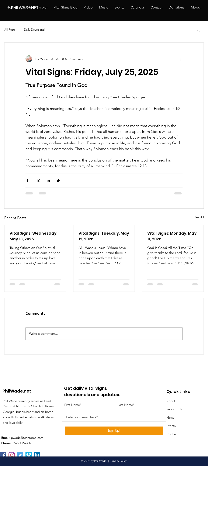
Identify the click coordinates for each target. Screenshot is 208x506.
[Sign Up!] (114, 431)
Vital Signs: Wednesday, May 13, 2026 (33, 236)
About (170, 401)
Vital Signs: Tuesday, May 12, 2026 (104, 236)
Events (171, 426)
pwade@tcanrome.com (27, 438)
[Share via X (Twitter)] (38, 180)
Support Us (174, 409)
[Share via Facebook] (27, 180)
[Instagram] (11, 455)
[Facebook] (3, 455)
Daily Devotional (34, 29)
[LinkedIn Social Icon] (37, 455)
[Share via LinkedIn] (48, 180)
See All (199, 217)
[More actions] (180, 58)
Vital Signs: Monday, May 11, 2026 (172, 236)
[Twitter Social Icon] (20, 455)
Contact (172, 434)
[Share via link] (59, 180)
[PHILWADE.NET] (27, 7)
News (170, 417)
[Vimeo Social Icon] (28, 455)
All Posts (9, 29)
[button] (198, 29)
